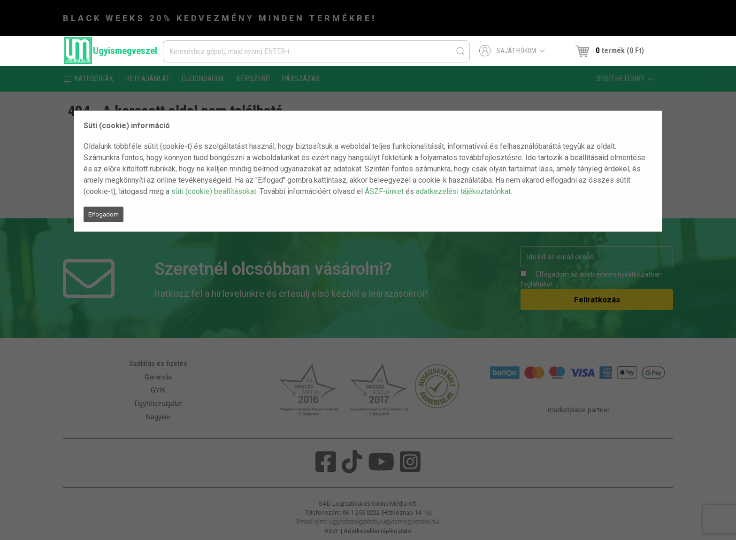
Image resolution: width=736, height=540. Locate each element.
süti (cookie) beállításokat (213, 191)
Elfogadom (103, 214)
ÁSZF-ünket (384, 191)
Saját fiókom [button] (512, 50)
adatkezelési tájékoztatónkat (463, 191)
